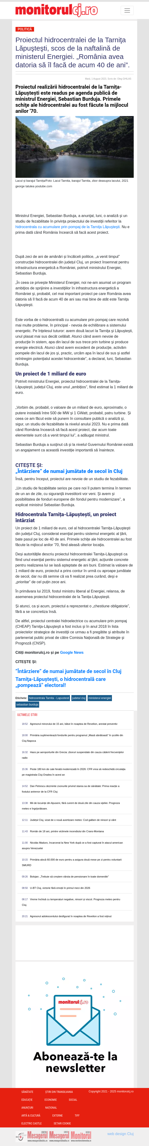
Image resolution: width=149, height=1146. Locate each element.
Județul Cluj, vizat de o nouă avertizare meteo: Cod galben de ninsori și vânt (73, 820)
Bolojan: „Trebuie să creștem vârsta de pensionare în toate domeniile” (69, 876)
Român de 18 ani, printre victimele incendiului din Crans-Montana (67, 831)
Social (73, 1099)
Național (51, 1107)
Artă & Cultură (31, 1115)
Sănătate (27, 1092)
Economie (50, 1099)
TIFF (77, 1115)
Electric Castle (32, 1123)
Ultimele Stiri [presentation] (27, 715)
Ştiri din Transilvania (59, 1092)
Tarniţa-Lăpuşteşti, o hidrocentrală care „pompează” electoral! (61, 682)
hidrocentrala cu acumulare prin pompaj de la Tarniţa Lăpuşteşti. (68, 227)
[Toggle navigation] (127, 10)
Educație (27, 1099)
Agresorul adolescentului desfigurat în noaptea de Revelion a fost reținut (71, 916)
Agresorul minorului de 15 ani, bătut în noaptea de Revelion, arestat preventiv (73, 723)
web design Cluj (121, 1134)
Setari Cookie (62, 1123)
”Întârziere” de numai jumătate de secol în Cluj (68, 671)
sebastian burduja (27, 704)
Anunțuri (27, 1107)
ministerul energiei (100, 698)
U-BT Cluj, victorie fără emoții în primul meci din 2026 (60, 888)
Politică (25, 29)
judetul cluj (79, 698)
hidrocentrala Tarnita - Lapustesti (49, 698)
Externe (57, 1115)
